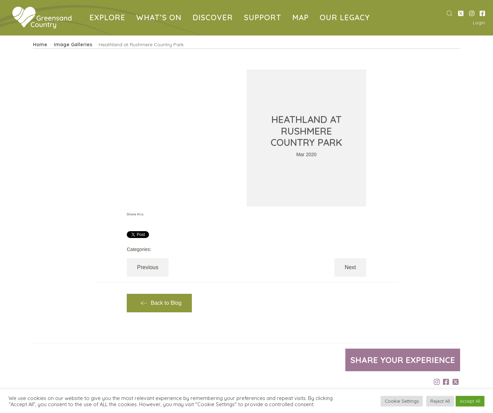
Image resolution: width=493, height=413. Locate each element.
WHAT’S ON (160, 18)
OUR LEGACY (346, 18)
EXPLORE (108, 18)
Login (479, 23)
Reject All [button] (440, 401)
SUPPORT (264, 18)
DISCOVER (214, 18)
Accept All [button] (470, 401)
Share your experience (402, 360)
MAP (301, 18)
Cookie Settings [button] (402, 401)
